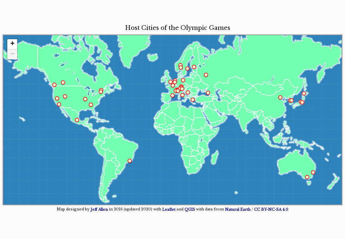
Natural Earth (237, 209)
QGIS (189, 209)
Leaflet (168, 209)
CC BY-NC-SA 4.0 (271, 209)
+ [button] (12, 44)
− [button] (12, 54)
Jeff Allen (99, 209)
